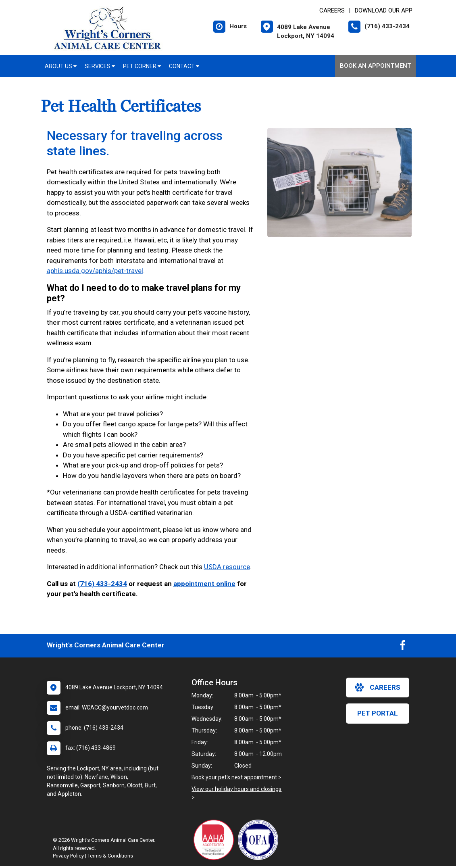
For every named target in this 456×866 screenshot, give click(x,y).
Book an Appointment (375, 65)
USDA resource (227, 567)
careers (377, 687)
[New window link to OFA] (260, 840)
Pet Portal (377, 713)
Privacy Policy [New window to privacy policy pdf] (68, 856)
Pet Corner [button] (142, 66)
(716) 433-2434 (102, 584)
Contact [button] (184, 66)
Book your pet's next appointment (234, 777)
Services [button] (100, 66)
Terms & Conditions (110, 856)
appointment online (204, 584)
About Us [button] (61, 66)
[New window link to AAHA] (216, 840)
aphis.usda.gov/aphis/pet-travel (95, 271)
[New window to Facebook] (403, 647)
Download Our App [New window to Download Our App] (383, 10)
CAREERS (332, 10)
